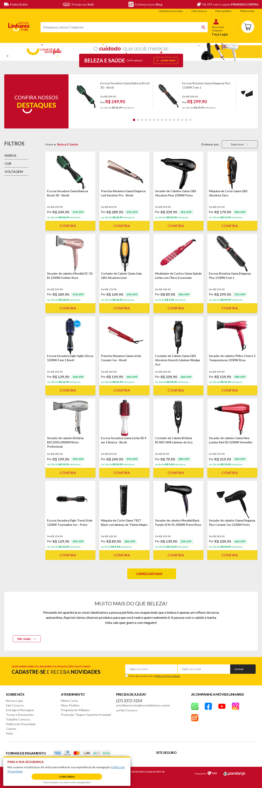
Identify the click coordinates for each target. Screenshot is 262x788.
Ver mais (26, 639)
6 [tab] (154, 120)
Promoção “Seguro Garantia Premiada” (86, 714)
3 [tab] (142, 120)
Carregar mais (149, 574)
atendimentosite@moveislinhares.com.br (143, 705)
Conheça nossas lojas (170, 11)
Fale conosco (199, 11)
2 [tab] (138, 120)
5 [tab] (150, 120)
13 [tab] (182, 120)
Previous (71, 95)
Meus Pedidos (70, 705)
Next (256, 95)
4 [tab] (146, 120)
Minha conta (247, 11)
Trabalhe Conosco (18, 719)
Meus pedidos (223, 11)
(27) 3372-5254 (129, 700)
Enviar (239, 669)
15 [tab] (190, 120)
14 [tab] (186, 120)
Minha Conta (69, 700)
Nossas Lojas (14, 700)
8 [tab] (162, 120)
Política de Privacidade (167, 676)
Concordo (67, 776)
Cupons (11, 728)
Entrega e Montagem (20, 710)
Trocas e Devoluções (20, 714)
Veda (9, 733)
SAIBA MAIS (165, 60)
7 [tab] (158, 120)
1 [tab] (134, 120)
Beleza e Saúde (67, 144)
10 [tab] (170, 120)
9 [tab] (166, 120)
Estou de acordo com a (154, 676)
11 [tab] (174, 120)
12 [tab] (178, 120)
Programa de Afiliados (75, 710)
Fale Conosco (15, 705)
